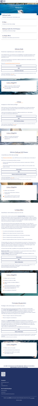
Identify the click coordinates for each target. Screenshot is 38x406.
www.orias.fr (12, 74)
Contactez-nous (4, 385)
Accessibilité (32, 398)
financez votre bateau (7, 157)
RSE (2, 384)
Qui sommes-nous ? (5, 382)
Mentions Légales (6, 397)
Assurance (3, 392)
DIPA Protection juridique (19, 121)
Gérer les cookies (19, 400)
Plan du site (28, 397)
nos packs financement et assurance (12, 63)
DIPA (19, 68)
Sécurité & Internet (16, 397)
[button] (36, 1)
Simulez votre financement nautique (19, 174)
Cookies (11, 397)
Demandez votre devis (19, 70)
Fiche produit (18, 65)
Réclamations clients (22, 397)
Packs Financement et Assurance (7, 393)
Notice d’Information (19, 262)
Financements (4, 390)
